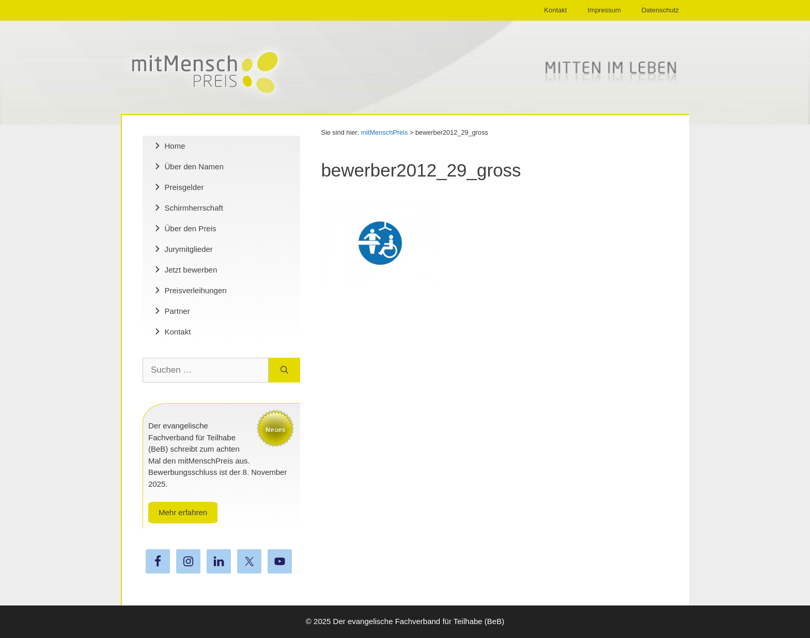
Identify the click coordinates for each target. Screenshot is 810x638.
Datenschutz (660, 10)
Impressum (603, 10)
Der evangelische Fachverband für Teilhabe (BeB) (419, 621)
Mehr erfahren (183, 512)
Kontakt (555, 10)
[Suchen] (284, 370)
